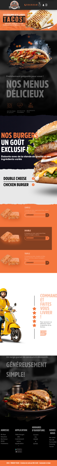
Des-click (35, 463)
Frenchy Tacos (15, 463)
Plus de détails (43, 329)
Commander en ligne (45, 463)
